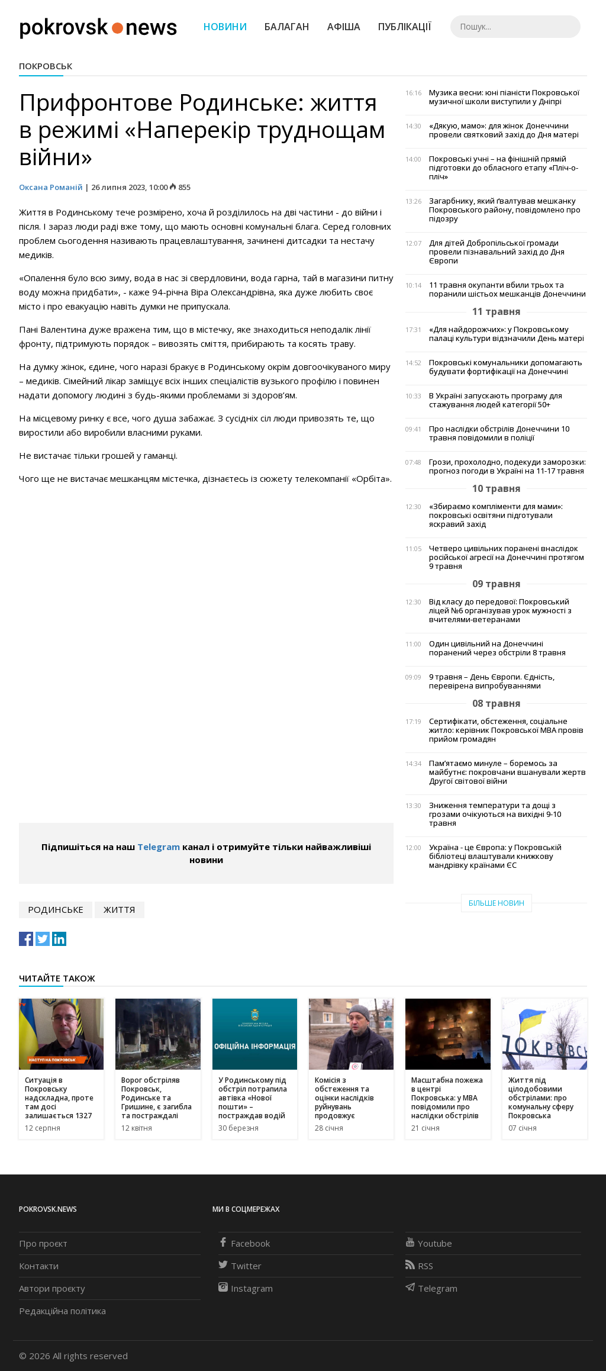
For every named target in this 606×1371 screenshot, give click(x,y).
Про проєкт (43, 1243)
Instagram (245, 1288)
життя (120, 909)
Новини (225, 26)
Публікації (404, 26)
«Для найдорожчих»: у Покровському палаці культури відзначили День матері (506, 334)
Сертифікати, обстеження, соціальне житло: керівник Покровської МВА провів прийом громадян (506, 730)
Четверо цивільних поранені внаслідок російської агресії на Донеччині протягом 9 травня (506, 557)
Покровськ (45, 66)
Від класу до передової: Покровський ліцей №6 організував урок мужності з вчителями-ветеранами (500, 610)
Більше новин (496, 903)
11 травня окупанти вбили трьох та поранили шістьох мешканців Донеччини (507, 289)
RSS (419, 1266)
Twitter (240, 1266)
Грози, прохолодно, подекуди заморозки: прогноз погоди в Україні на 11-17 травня (507, 466)
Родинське (55, 909)
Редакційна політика (62, 1311)
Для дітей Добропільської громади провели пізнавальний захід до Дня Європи (497, 252)
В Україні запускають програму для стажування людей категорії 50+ (495, 400)
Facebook (244, 1243)
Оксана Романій (51, 187)
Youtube (428, 1243)
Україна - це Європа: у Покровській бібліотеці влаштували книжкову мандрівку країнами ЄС (495, 856)
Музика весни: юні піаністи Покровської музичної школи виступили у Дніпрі (504, 97)
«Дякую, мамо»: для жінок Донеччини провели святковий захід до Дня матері (504, 130)
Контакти (39, 1266)
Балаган (287, 26)
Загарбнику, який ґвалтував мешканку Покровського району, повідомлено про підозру (505, 210)
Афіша (343, 26)
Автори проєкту (52, 1288)
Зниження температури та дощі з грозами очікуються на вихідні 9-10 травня (495, 814)
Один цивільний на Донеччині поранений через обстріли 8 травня (497, 648)
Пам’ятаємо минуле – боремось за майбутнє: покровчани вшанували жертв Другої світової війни (507, 772)
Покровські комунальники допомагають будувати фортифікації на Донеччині (505, 367)
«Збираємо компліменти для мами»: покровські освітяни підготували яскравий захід (496, 515)
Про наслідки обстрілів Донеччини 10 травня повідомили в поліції (499, 433)
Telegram (158, 846)
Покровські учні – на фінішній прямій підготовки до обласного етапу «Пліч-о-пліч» (503, 168)
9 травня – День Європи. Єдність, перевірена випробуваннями (492, 681)
